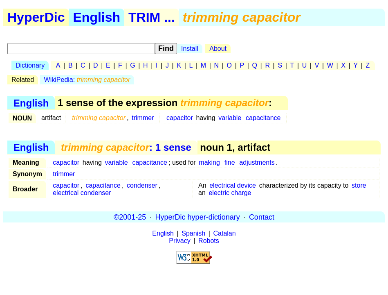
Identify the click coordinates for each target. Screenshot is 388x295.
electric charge (230, 192)
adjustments (256, 162)
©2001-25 (130, 217)
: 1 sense (126, 147)
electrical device (232, 185)
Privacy (179, 240)
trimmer (143, 117)
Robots (208, 240)
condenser (142, 185)
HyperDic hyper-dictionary (197, 217)
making (209, 162)
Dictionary (30, 65)
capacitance (263, 117)
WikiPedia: (87, 79)
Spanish (193, 233)
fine (229, 162)
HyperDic (36, 17)
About (218, 48)
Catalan (224, 233)
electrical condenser (82, 192)
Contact (261, 217)
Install (189, 48)
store (359, 185)
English (97, 17)
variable (229, 117)
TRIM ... (151, 17)
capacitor (179, 117)
